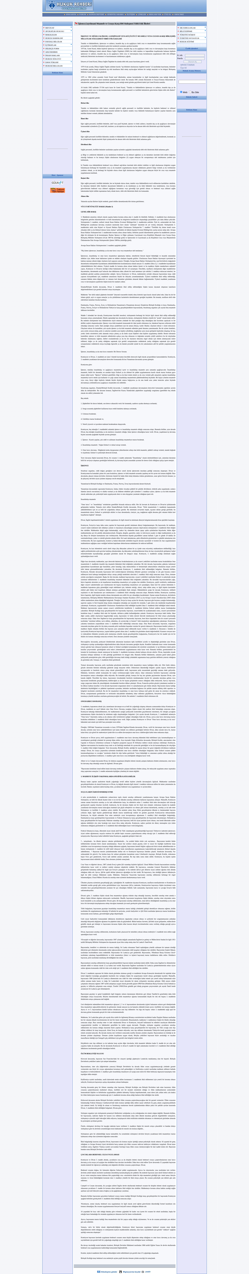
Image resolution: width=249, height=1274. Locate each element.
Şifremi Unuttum (188, 65)
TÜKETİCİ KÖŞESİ (187, 35)
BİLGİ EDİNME (186, 31)
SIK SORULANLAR (188, 28)
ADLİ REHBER (51, 52)
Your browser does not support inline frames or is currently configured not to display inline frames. (57, 99)
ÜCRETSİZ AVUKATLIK (189, 38)
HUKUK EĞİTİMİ (187, 42)
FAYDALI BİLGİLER (53, 42)
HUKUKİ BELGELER (54, 66)
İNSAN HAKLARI (52, 55)
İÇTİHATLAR (50, 45)
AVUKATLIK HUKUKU (54, 31)
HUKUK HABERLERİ (54, 38)
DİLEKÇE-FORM (52, 49)
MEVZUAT (49, 28)
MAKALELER (51, 35)
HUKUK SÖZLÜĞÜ (53, 59)
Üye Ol (184, 68)
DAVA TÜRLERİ (51, 62)
